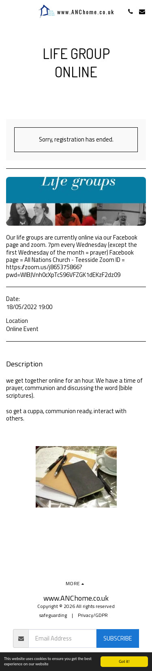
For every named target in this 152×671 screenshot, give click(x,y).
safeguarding (53, 615)
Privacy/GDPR (93, 615)
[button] (9, 11)
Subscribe (117, 638)
